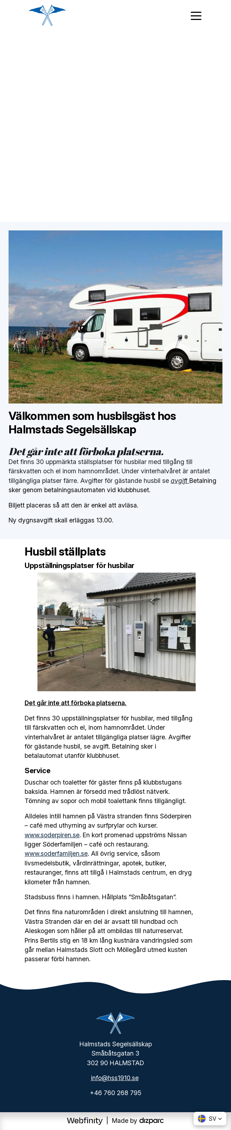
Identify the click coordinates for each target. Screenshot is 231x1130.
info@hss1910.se (115, 1078)
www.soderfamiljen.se (56, 853)
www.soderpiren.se (52, 835)
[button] (210, 1119)
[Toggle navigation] (196, 15)
